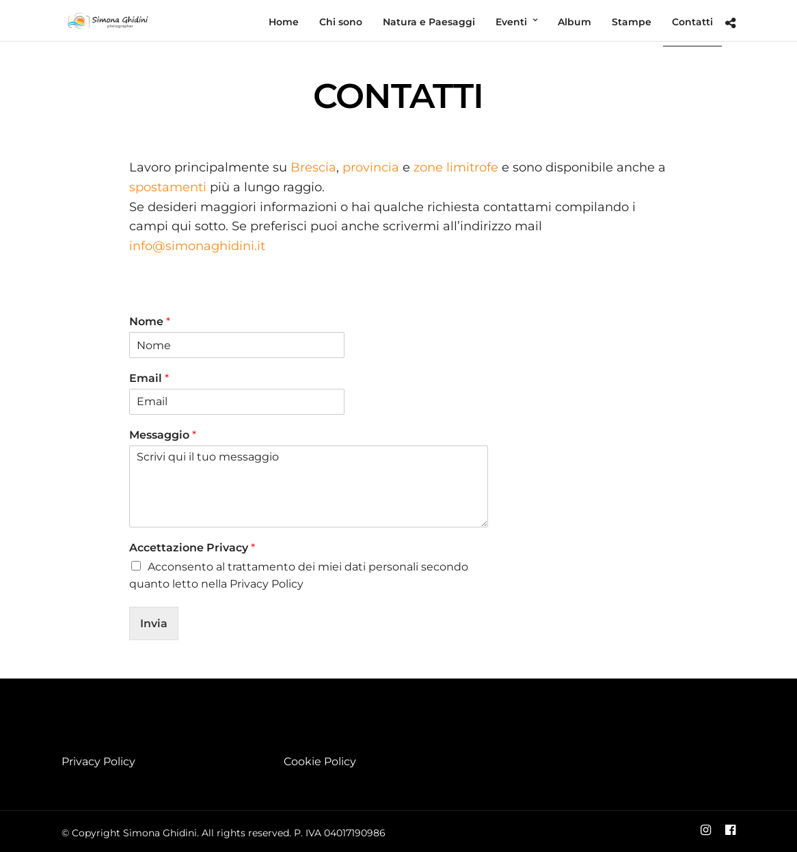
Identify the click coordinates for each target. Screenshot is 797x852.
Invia (153, 623)
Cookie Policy (320, 761)
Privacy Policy (98, 761)
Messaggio (162, 434)
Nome (149, 321)
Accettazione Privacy (192, 547)
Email (149, 378)
